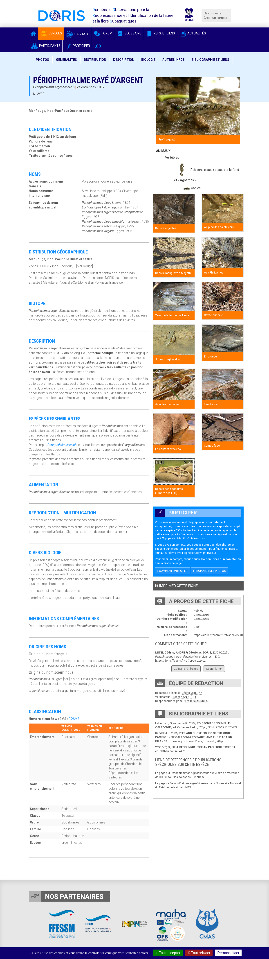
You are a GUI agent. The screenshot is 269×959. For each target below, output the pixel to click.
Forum (102, 33)
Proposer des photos (209, 570)
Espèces (51, 33)
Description (123, 59)
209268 (74, 719)
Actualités (192, 33)
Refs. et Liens (160, 33)
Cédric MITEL (190, 692)
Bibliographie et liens (210, 59)
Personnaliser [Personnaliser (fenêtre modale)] (228, 953)
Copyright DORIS (204, 552)
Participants (46, 45)
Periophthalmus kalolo (62, 445)
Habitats (77, 34)
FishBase (199, 777)
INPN (188, 787)
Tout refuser (198, 953)
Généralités (66, 59)
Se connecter (213, 13)
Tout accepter (167, 953)
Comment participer (172, 570)
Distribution (95, 59)
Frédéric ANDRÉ (182, 697)
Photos (42, 59)
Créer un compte (216, 18)
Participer (77, 45)
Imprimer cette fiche (176, 586)
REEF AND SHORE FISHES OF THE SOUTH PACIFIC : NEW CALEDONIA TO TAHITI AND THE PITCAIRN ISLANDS (194, 737)
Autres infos (173, 59)
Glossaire (128, 33)
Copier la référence (186, 668)
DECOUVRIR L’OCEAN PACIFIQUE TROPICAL (208, 747)
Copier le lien (214, 668)
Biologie (148, 59)
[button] (97, 46)
